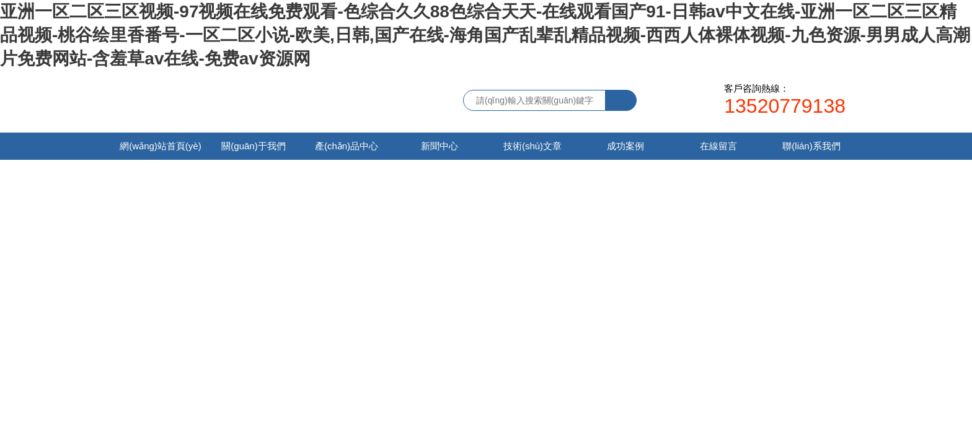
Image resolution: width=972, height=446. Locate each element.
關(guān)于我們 (253, 146)
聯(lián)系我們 (811, 146)
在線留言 (718, 146)
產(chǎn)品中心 (346, 146)
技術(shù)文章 (532, 146)
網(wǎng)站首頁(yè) (160, 146)
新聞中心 (439, 146)
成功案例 (625, 146)
